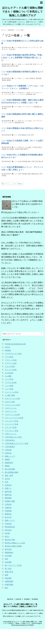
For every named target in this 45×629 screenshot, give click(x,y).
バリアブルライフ (27, 107)
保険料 (7, 459)
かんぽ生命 (9, 373)
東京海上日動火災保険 (13, 546)
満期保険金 (9, 552)
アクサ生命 (9, 357)
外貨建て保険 (10, 501)
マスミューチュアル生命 (14, 418)
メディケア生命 (11, 427)
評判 (22, 122)
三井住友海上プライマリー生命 (16, 443)
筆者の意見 (9, 572)
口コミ (6, 49)
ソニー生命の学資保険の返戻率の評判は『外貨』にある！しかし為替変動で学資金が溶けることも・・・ (22, 57)
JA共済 (7, 347)
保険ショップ (10, 456)
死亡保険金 (10, 149)
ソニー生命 (17, 47)
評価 (34, 94)
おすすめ (24, 47)
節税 (6, 575)
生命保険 (8, 562)
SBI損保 (8, 350)
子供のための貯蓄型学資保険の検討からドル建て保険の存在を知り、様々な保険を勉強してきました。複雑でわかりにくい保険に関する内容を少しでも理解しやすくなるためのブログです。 (22, 613)
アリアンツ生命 (11, 363)
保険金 (7, 466)
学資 (10, 49)
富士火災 (8, 517)
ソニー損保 (9, 386)
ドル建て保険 (10, 395)
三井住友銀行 (10, 447)
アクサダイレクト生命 (13, 354)
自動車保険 (9, 581)
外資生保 (18, 599)
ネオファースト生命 (12, 398)
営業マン (8, 488)
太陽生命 (8, 508)
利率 (30, 64)
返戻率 (12, 66)
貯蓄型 (4, 175)
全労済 (7, 479)
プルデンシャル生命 (12, 414)
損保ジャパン (10, 520)
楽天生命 (8, 549)
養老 (16, 66)
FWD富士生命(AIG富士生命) (15, 344)
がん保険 (28, 147)
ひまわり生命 (10, 402)
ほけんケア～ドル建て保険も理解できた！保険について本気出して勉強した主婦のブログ (22, 11)
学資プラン (36, 64)
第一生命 (8, 568)
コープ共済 (9, 379)
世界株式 (32, 78)
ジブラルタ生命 (11, 382)
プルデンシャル (11, 408)
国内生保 (8, 491)
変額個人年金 (25, 135)
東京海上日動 (10, 540)
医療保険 (29, 94)
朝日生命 (8, 530)
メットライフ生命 (11, 424)
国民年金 (8, 495)
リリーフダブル (9, 122)
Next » (20, 184)
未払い (7, 536)
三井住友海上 (10, 440)
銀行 (6, 588)
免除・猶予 (9, 475)
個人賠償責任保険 (11, 472)
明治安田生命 (10, 527)
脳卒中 (26, 149)
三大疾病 (34, 147)
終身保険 (8, 578)
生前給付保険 (19, 149)
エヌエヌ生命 (10, 366)
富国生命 (8, 514)
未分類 (7, 533)
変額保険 (39, 78)
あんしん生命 (25, 92)
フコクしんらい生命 (12, 405)
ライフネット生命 (11, 431)
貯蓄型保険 (9, 584)
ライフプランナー (33, 47)
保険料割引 (9, 463)
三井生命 (8, 450)
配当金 (41, 161)
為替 (8, 66)
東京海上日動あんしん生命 (15, 543)
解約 (5, 108)
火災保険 (8, 556)
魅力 (14, 49)
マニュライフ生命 (11, 421)
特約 (6, 559)
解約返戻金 (35, 174)
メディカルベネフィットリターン (15, 94)
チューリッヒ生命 (11, 392)
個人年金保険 (10, 469)
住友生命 (8, 453)
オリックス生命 (26, 121)
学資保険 (24, 161)
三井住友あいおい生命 (13, 437)
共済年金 (8, 485)
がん (22, 147)
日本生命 (8, 524)
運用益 (4, 80)
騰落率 (9, 80)
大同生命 (8, 504)
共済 (6, 482)
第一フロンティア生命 (13, 565)
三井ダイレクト (11, 434)
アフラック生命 (11, 360)
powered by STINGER (26, 625)
